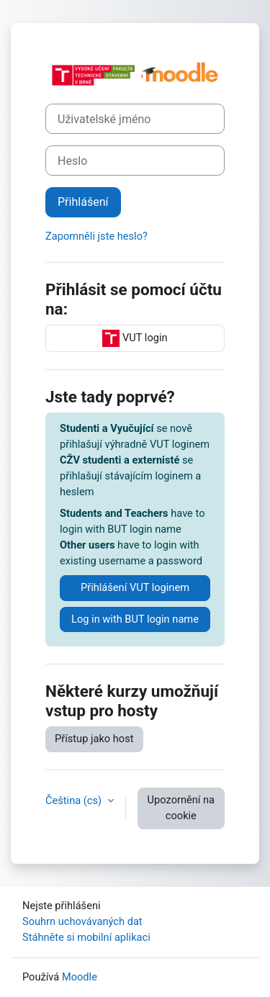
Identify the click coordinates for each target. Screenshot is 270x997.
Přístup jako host (94, 738)
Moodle (79, 976)
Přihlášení (83, 202)
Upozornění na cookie (181, 807)
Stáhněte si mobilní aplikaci (86, 937)
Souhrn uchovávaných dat (82, 921)
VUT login (134, 338)
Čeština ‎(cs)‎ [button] (74, 800)
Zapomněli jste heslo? (96, 236)
